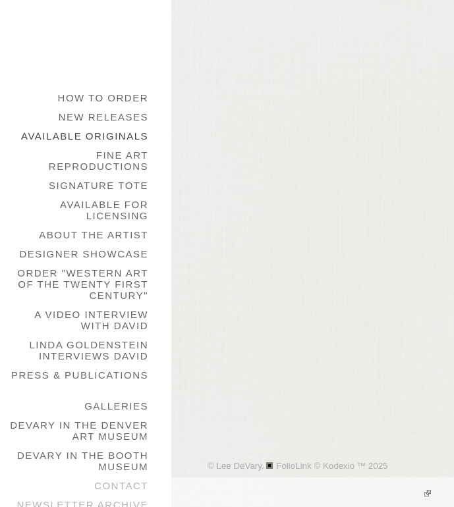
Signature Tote (98, 185)
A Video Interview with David (91, 320)
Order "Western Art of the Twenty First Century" (82, 284)
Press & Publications (79, 375)
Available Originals (84, 136)
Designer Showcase (83, 253)
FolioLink (293, 466)
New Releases (103, 116)
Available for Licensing (104, 210)
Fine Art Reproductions (98, 160)
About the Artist (93, 234)
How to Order (103, 97)
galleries (116, 406)
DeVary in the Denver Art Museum (79, 430)
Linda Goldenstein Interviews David (88, 350)
